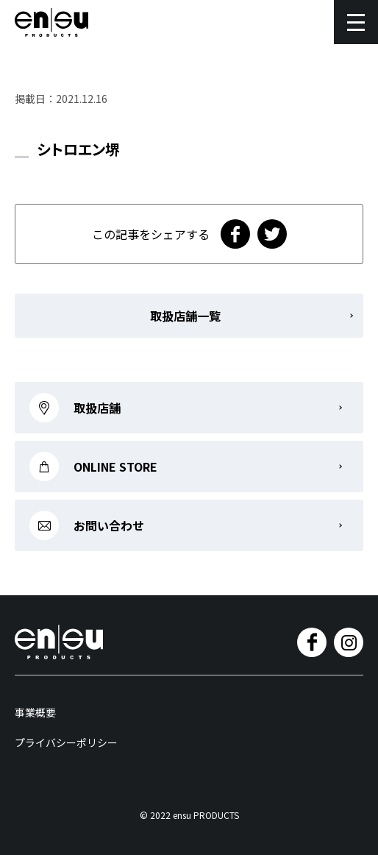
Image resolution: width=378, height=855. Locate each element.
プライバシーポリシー (66, 742)
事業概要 (35, 712)
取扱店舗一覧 (185, 315)
